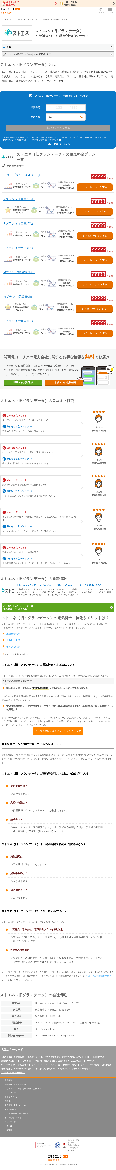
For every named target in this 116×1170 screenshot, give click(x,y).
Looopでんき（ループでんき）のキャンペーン (20, 1065)
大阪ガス (67, 1065)
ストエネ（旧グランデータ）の (58, 608)
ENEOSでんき (98, 1057)
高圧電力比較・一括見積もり (25, 1057)
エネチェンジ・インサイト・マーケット (74, 1069)
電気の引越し (6, 1069)
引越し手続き (105, 1065)
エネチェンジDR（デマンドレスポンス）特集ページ (35, 1069)
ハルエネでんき (62, 1061)
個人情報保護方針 (12, 1110)
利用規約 (8, 1101)
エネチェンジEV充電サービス (13, 1073)
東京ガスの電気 (68, 1057)
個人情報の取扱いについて (16, 1105)
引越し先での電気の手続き (98, 976)
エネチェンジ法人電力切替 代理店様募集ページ (24, 1089)
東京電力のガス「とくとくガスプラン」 (17, 1061)
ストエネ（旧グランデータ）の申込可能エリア (29, 54)
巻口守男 (39, 1061)
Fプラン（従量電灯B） (19, 321)
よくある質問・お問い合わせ (16, 1114)
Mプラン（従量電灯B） (19, 296)
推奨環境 (8, 1130)
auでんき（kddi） (83, 1057)
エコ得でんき (13, 634)
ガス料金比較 (6, 1057)
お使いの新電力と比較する (58, 144)
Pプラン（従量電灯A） (19, 223)
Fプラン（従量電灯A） (19, 248)
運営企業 (8, 1080)
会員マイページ (11, 1097)
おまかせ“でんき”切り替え (49, 1057)
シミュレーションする (95, 187)
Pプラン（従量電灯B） (19, 199)
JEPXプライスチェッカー (51, 1065)
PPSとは (8, 1126)
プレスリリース (11, 1093)
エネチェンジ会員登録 (65, 382)
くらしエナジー (14, 640)
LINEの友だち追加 (23, 382)
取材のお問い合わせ (13, 1118)
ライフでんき (13, 646)
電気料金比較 (49, 1061)
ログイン (101, 10)
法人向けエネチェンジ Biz (15, 1085)
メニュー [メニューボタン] (110, 10)
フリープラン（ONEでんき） (23, 174)
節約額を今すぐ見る (58, 128)
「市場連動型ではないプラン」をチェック (58, 731)
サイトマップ (10, 1122)
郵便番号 (35, 107)
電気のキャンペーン (80, 1065)
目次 (7, 46)
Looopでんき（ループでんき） (83, 1061)
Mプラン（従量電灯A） (19, 272)
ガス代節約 (94, 1065)
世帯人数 (35, 117)
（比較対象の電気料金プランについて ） (46, 140)
